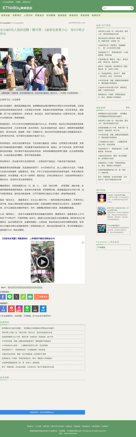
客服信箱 (69, 426)
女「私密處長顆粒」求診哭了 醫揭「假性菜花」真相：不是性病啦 (111, 74)
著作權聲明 (96, 426)
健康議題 (62, 15)
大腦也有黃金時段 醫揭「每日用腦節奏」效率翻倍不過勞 (24, 354)
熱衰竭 (22, 287)
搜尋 (131, 8)
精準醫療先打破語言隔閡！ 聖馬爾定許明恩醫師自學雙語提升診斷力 (28, 328)
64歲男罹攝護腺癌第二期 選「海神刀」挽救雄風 (20, 363)
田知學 (39, 287)
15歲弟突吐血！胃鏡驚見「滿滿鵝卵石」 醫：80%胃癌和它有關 (112, 46)
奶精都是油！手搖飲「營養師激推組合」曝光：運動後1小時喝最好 (27, 358)
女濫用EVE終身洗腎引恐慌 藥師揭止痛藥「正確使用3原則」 (112, 88)
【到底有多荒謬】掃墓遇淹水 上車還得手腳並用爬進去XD (28, 238)
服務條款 (77, 426)
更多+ (128, 107)
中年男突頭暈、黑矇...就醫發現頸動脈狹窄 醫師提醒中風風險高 (26, 341)
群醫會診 (39, 15)
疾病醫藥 (51, 15)
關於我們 (47, 426)
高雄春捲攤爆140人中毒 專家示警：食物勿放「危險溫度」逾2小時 (27, 337)
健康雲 (17, 8)
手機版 (18, 2)
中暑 (10, 287)
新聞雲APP (27, 2)
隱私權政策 (86, 426)
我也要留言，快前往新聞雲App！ (42, 412)
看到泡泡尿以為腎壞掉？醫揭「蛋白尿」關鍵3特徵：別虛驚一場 (111, 39)
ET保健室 (101, 247)
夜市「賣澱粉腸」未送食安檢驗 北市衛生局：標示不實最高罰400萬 (28, 367)
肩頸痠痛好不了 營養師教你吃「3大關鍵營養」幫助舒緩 (23, 350)
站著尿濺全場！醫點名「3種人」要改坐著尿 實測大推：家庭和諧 (113, 60)
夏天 (27, 287)
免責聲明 (105, 426)
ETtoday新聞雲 (8, 2)
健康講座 (73, 15)
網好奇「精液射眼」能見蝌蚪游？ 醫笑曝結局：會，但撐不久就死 (113, 67)
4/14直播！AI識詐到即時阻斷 (116, 195)
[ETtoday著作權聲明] (41, 316)
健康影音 (96, 15)
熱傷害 (15, 287)
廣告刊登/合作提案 (57, 426)
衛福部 (33, 287)
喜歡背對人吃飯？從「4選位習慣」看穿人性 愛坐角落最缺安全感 (27, 332)
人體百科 (28, 15)
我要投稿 (30, 426)
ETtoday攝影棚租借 (113, 225)
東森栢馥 (85, 15)
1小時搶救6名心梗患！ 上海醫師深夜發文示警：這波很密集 (25, 345)
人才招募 (38, 426)
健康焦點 (5, 15)
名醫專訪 (17, 15)
